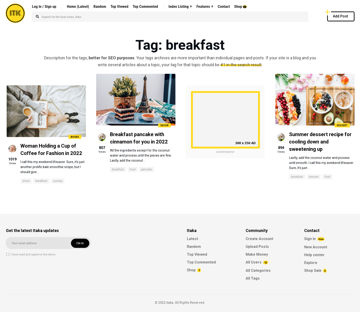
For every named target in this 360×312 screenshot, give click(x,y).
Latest (192, 239)
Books (75, 137)
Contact (224, 6)
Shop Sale (315, 270)
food (132, 169)
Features (203, 6)
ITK (15, 13)
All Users (257, 262)
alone (26, 181)
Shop (240, 6)
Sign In (314, 239)
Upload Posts (257, 246)
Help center (314, 255)
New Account (315, 247)
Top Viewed (119, 6)
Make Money (257, 254)
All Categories (258, 270)
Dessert (342, 125)
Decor (164, 125)
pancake (146, 169)
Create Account (259, 239)
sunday (57, 181)
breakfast (41, 181)
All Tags (253, 278)
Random (99, 6)
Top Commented (145, 6)
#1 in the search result (241, 64)
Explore (310, 262)
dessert (314, 176)
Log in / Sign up (44, 6)
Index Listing (179, 6)
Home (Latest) (78, 6)
